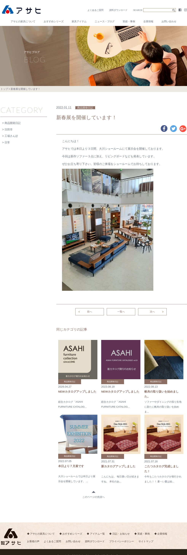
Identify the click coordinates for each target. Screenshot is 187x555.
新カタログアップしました (118, 466)
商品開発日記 (13, 122)
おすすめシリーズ (54, 21)
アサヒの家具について (23, 21)
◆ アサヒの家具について (41, 533)
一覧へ (121, 311)
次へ (157, 311)
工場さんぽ (11, 135)
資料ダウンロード (118, 10)
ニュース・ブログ (105, 21)
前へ (84, 311)
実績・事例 (129, 21)
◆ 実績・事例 (142, 533)
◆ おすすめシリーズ (70, 533)
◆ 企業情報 (160, 533)
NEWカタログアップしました (77, 391)
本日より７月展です (71, 466)
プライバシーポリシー (121, 541)
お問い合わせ (169, 21)
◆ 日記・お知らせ (119, 533)
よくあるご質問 (95, 10)
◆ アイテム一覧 (96, 533)
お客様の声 (33, 541)
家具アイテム (79, 21)
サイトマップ (145, 541)
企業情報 (148, 21)
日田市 (9, 129)
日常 (7, 142)
